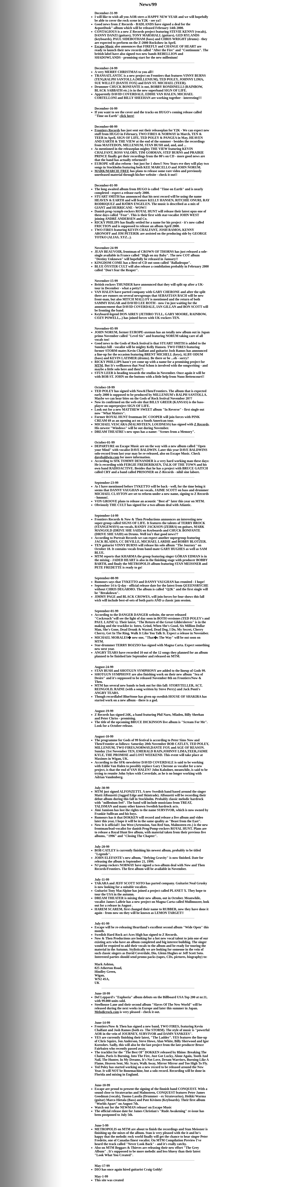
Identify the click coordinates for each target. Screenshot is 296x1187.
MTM (99, 365)
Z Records (201, 424)
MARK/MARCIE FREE (112, 171)
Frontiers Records (107, 130)
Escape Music (104, 46)
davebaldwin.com (107, 457)
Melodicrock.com (107, 1012)
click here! (127, 116)
